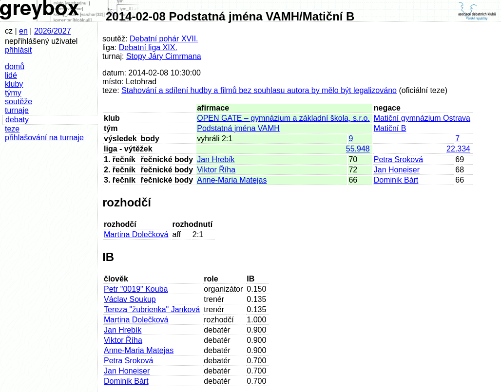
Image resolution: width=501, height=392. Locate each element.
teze (12, 129)
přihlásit (18, 50)
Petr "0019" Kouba (136, 289)
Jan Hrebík (215, 159)
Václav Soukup (130, 299)
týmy (13, 93)
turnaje (17, 110)
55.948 (358, 149)
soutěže (18, 101)
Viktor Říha (216, 170)
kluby (14, 84)
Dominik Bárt (396, 180)
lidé (11, 75)
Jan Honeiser (397, 170)
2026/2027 (52, 31)
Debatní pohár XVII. (164, 39)
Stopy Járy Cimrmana (163, 56)
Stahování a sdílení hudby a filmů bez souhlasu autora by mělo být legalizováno (259, 90)
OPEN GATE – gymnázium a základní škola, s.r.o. (283, 118)
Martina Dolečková (136, 234)
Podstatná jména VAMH (238, 128)
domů (14, 66)
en (23, 31)
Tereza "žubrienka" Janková (152, 309)
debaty (17, 119)
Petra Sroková (398, 159)
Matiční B (390, 128)
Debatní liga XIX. (148, 47)
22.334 (458, 149)
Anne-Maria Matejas (232, 180)
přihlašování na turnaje (44, 137)
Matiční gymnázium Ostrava (422, 118)
